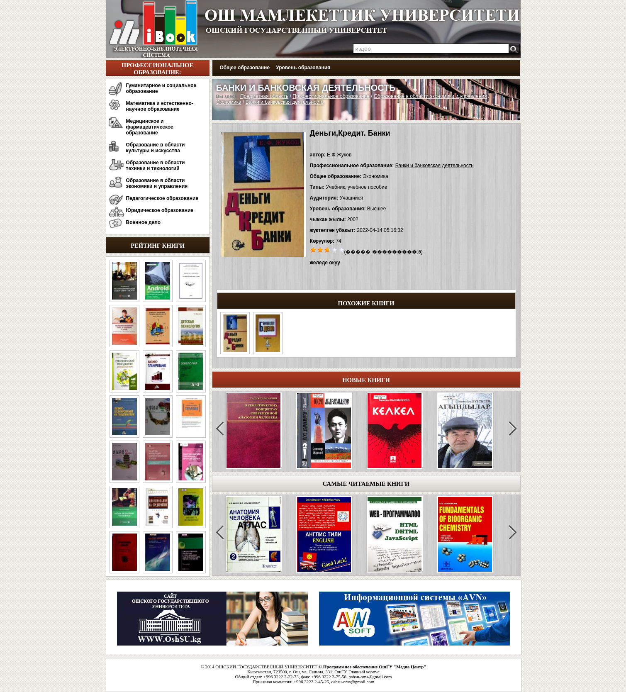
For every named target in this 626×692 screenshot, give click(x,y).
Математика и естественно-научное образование (159, 106)
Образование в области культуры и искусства (155, 148)
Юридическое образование (160, 210)
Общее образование (245, 68)
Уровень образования (303, 68)
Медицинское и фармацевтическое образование (149, 127)
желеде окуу (325, 263)
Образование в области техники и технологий (155, 165)
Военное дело (143, 222)
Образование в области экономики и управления (157, 183)
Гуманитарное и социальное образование (161, 88)
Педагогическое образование (162, 198)
